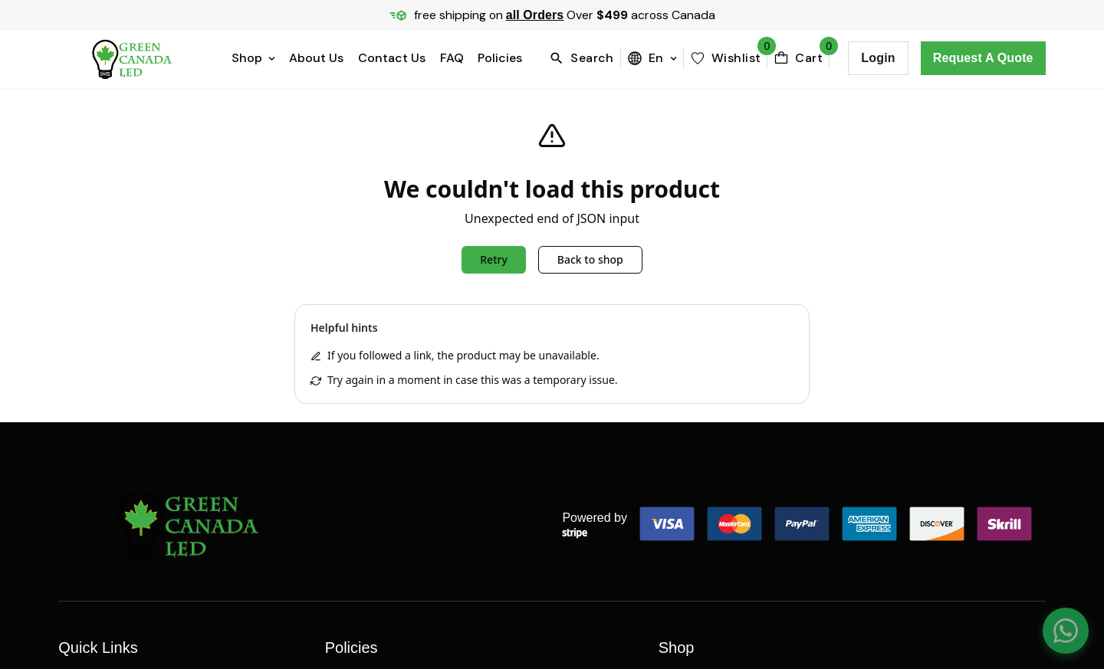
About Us (316, 58)
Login (878, 57)
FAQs (72, 474)
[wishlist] (725, 58)
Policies (500, 58)
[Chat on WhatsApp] (1066, 631)
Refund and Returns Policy (398, 439)
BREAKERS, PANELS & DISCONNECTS (759, 405)
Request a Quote (983, 57)
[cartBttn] (798, 58)
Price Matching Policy (384, 370)
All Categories (698, 508)
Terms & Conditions (380, 508)
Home (74, 370)
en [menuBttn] (652, 58)
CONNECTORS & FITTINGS (730, 474)
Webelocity (243, 598)
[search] (584, 58)
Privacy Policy (363, 405)
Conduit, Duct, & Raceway (733, 439)
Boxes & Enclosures (714, 370)
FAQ (452, 58)
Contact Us (392, 58)
